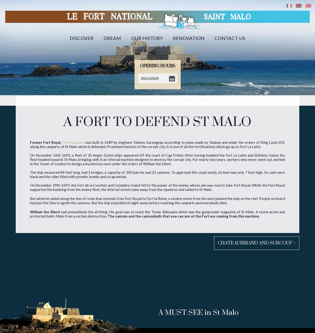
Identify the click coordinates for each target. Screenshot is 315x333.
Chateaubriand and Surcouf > (256, 243)
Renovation (189, 38)
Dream (112, 38)
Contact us (230, 38)
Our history (147, 38)
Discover (82, 38)
